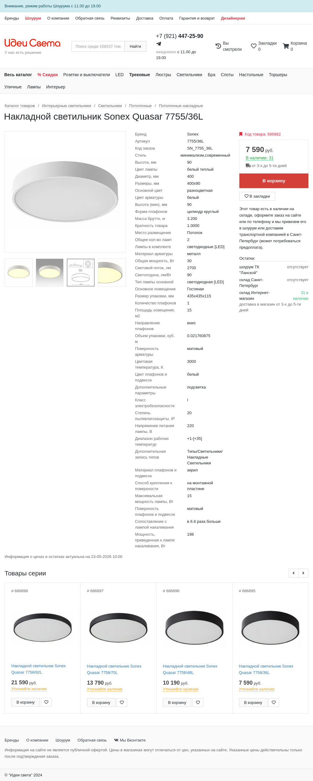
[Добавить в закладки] (46, 702)
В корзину (274, 180)
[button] (294, 573)
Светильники (189, 74)
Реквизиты (120, 18)
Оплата (166, 18)
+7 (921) (180, 36)
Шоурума (61, 6)
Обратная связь (90, 18)
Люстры (163, 74)
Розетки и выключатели (86, 74)
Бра (211, 74)
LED (119, 74)
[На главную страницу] (36, 43)
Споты (227, 74)
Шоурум (33, 18)
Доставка (144, 18)
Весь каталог (18, 74)
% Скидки (48, 74)
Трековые (139, 74)
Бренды (12, 18)
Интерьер (55, 86)
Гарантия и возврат (197, 18)
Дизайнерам (233, 18)
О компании (58, 18)
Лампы (34, 86)
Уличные (13, 86)
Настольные (251, 74)
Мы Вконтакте (129, 740)
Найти (135, 46)
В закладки (257, 196)
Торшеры (278, 74)
